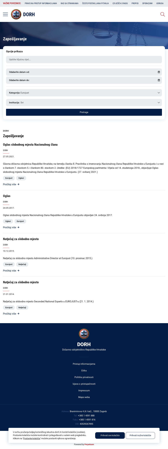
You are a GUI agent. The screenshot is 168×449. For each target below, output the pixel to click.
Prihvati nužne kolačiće (140, 435)
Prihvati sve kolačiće (110, 435)
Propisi (135, 3)
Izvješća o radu (120, 3)
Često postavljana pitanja (95, 3)
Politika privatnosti (84, 377)
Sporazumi (147, 3)
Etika (84, 370)
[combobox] (84, 92)
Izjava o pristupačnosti (84, 384)
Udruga (159, 3)
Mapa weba (84, 397)
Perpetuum (89, 444)
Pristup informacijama (84, 364)
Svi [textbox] (22, 102)
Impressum (84, 390)
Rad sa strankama (69, 3)
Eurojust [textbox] (25, 92)
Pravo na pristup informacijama (41, 3)
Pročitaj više (9, 184)
